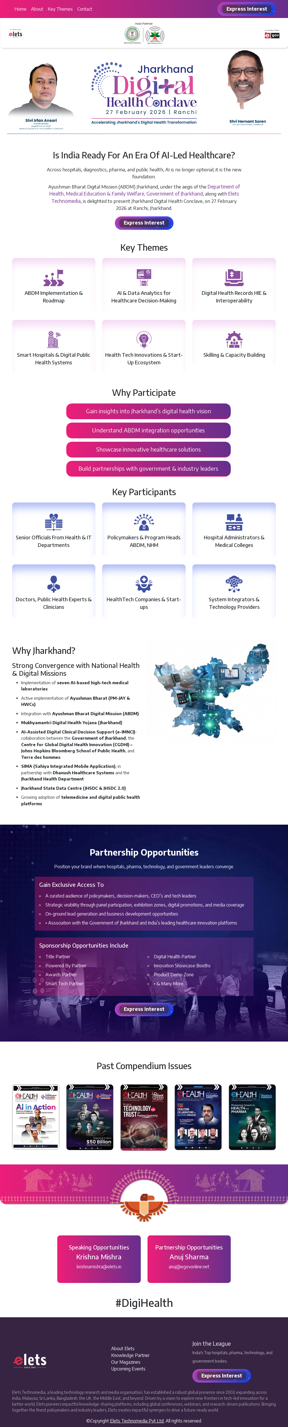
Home (20, 9)
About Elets (123, 1348)
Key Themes (60, 9)
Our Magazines (125, 1362)
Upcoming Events (128, 1369)
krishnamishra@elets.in (99, 1266)
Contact (84, 9)
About (37, 9)
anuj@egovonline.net (189, 1266)
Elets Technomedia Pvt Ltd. (137, 1421)
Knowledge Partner (130, 1355)
